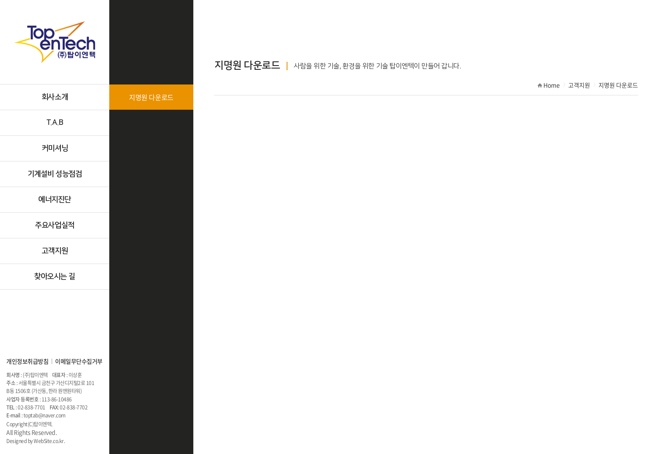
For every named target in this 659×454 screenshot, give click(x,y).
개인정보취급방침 (27, 361)
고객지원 (55, 251)
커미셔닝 (55, 148)
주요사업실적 (54, 225)
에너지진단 (54, 199)
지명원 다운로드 (151, 97)
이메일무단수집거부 (79, 361)
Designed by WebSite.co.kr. (35, 441)
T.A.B (54, 123)
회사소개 (55, 97)
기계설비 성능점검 (55, 174)
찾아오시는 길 (54, 276)
